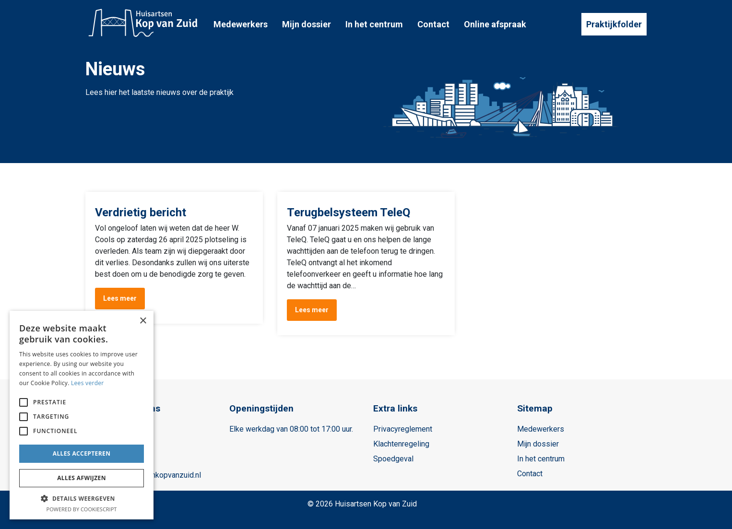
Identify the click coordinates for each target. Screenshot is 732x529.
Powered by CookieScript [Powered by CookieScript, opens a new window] (82, 509)
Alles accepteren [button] (82, 453)
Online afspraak (495, 24)
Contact (433, 24)
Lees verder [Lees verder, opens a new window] (87, 383)
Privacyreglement (402, 429)
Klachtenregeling (401, 443)
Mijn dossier (306, 24)
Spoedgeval (393, 458)
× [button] (142, 321)
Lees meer (120, 298)
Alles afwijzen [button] (81, 478)
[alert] (81, 415)
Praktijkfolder (614, 24)
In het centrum (374, 24)
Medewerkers (240, 24)
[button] (81, 498)
